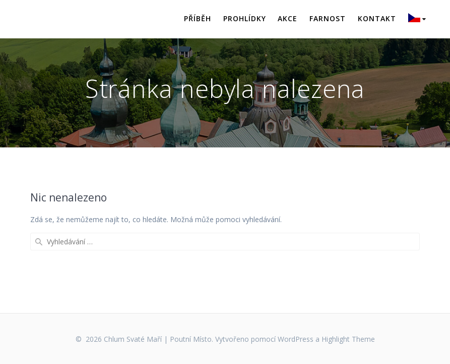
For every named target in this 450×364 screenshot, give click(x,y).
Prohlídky (244, 18)
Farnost (327, 18)
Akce (287, 18)
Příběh (197, 18)
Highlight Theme (348, 339)
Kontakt (377, 18)
